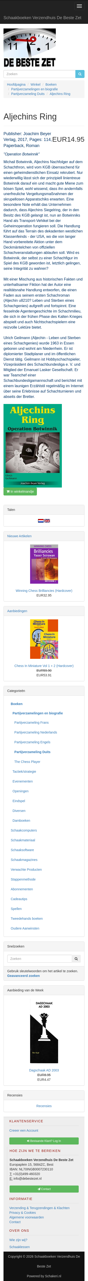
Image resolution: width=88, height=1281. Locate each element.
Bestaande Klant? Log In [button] (44, 1141)
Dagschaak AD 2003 (44, 1070)
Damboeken (20, 820)
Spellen (16, 909)
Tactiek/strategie (23, 771)
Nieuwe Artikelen (19, 536)
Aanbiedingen (17, 611)
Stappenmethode (23, 879)
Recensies (44, 1106)
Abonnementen (22, 889)
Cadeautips (19, 899)
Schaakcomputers (24, 830)
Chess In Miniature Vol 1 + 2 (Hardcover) (44, 666)
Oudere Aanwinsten (25, 928)
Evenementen (22, 781)
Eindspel (18, 801)
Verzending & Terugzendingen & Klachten (39, 1208)
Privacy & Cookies (22, 1212)
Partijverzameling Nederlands (34, 732)
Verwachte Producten (26, 869)
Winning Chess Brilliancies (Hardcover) (44, 591)
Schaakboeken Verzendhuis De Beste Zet (42, 17)
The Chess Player (25, 762)
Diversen (18, 811)
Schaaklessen (19, 1247)
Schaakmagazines (24, 860)
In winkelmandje (20, 491)
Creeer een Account (23, 1130)
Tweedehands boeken (27, 918)
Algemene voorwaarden (26, 1217)
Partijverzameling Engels (30, 742)
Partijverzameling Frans (30, 722)
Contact (15, 1222)
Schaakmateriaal (23, 840)
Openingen (19, 791)
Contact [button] (44, 1189)
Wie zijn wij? (18, 1240)
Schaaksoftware (22, 850)
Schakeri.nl (53, 1276)
